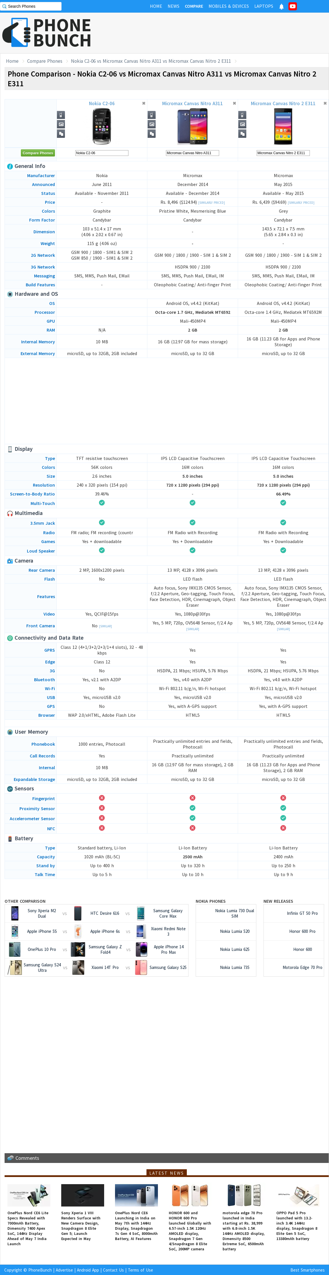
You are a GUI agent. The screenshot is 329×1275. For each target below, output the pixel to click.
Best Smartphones (307, 1270)
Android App (88, 1270)
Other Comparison (25, 901)
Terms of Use (140, 1270)
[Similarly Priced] (211, 203)
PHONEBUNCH (62, 32)
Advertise (64, 1270)
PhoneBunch (40, 1270)
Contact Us (113, 1270)
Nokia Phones (211, 901)
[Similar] (105, 626)
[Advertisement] (167, 401)
